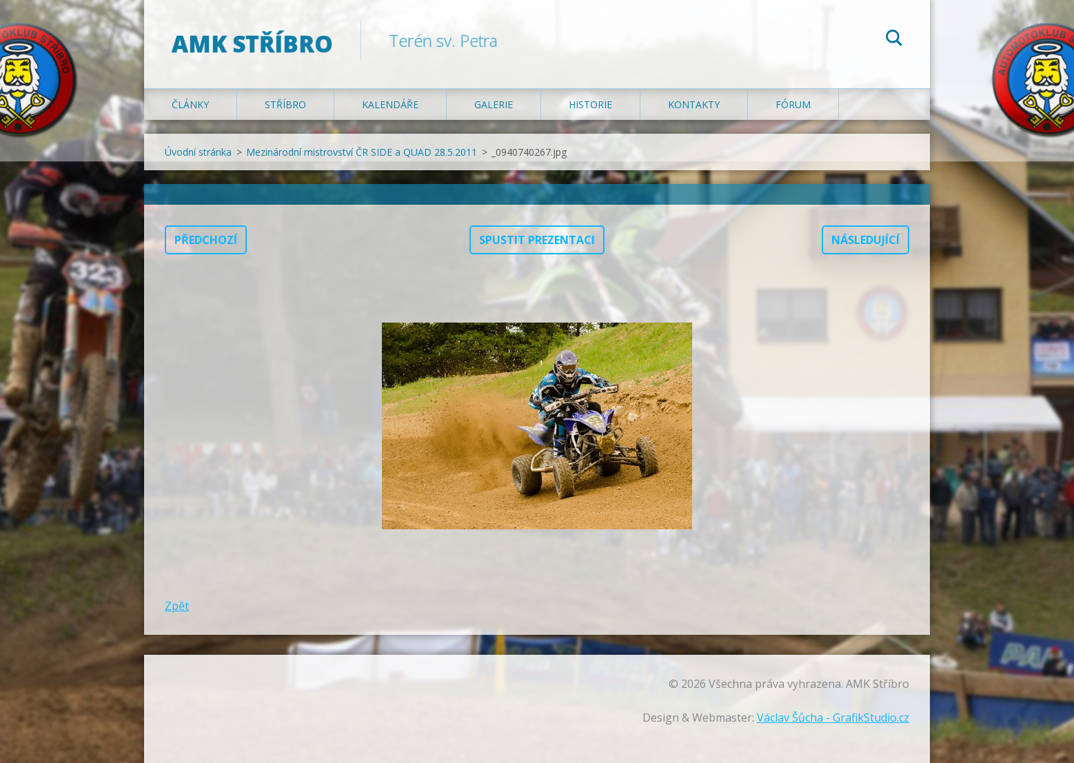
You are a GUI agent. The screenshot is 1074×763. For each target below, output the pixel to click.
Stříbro (285, 104)
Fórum (793, 104)
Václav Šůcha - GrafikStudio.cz (833, 717)
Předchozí (205, 239)
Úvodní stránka (198, 152)
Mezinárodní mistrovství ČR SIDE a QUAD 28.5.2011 (361, 152)
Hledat (894, 40)
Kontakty (694, 104)
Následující (865, 239)
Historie (590, 104)
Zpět (177, 605)
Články (190, 104)
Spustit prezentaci (537, 239)
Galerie (493, 104)
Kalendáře (390, 104)
